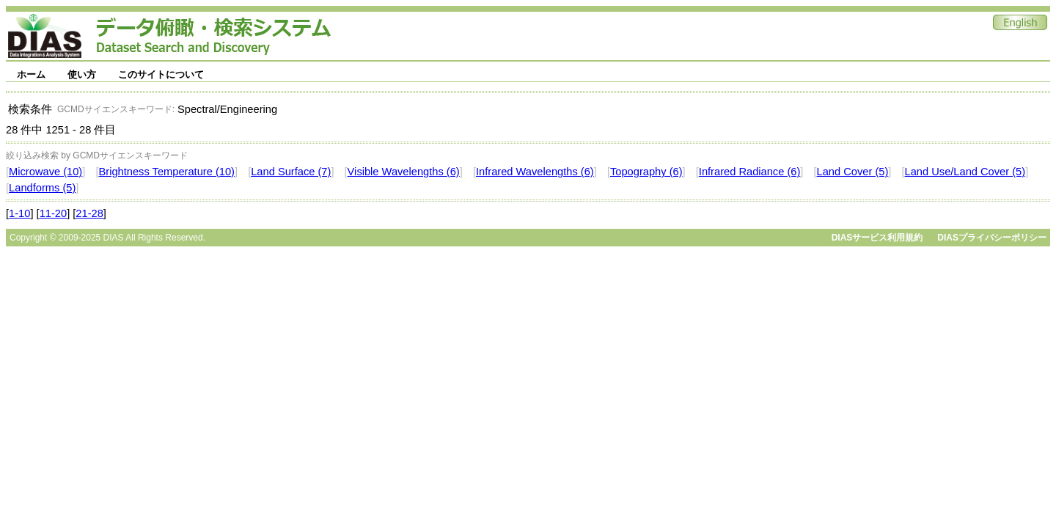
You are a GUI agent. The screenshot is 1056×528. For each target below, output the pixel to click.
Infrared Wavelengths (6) (535, 171)
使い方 (81, 74)
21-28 (89, 213)
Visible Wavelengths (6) (404, 171)
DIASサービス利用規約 (877, 237)
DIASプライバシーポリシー (991, 237)
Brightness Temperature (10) (167, 171)
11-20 (53, 213)
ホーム (31, 74)
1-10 (19, 213)
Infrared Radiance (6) (750, 171)
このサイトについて (161, 74)
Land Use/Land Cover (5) (965, 171)
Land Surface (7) (291, 171)
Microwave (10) (45, 171)
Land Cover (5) (853, 171)
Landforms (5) (42, 188)
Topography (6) (646, 171)
